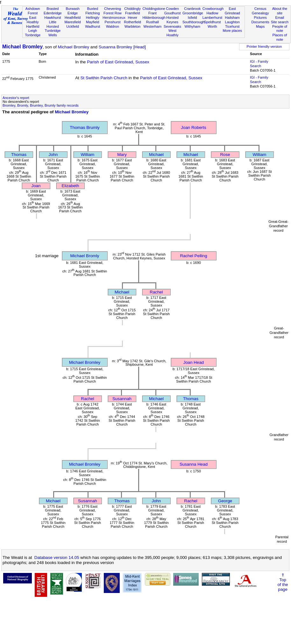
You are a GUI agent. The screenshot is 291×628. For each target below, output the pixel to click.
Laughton (232, 22)
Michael (156, 154)
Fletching (92, 13)
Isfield (192, 17)
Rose (225, 154)
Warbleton (132, 26)
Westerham (153, 26)
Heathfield (73, 17)
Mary (122, 154)
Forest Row (112, 13)
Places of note (280, 37)
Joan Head (193, 362)
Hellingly (92, 17)
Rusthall (152, 22)
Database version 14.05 (56, 557)
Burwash (72, 9)
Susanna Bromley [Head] (122, 47)
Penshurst (112, 22)
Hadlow (212, 13)
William (88, 154)
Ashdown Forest (32, 11)
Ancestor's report (16, 98)
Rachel (156, 292)
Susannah (121, 398)
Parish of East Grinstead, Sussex (118, 62)
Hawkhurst (52, 17)
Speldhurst (212, 22)
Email (279, 17)
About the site (279, 11)
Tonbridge (32, 35)
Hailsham (232, 17)
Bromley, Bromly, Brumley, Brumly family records (41, 105)
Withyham (192, 26)
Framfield (132, 13)
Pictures (260, 17)
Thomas (18, 154)
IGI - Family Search (259, 64)
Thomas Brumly (84, 127)
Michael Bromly (84, 255)
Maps (260, 26)
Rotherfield (132, 22)
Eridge (72, 13)
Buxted (92, 9)
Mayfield (92, 22)
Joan (36, 185)
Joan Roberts (193, 127)
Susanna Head (194, 464)
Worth (212, 26)
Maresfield (72, 22)
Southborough (193, 22)
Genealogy (260, 13)
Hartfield (32, 26)
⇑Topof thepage (282, 582)
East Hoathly (33, 20)
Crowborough (213, 9)
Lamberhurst (212, 17)
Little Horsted (52, 24)
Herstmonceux (114, 17)
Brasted (52, 9)
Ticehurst (232, 26)
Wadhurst (92, 26)
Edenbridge (53, 13)
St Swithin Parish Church (103, 77)
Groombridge (192, 13)
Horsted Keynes (172, 20)
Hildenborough (154, 17)
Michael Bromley (22, 46)
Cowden (172, 9)
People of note (279, 29)
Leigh (32, 30)
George (225, 500)
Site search (280, 22)
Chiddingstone (154, 9)
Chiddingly (132, 9)
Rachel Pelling (193, 255)
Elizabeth (70, 185)
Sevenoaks (172, 26)
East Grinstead (232, 11)
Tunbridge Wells (53, 33)
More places (232, 30)
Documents (260, 22)
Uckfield (72, 26)
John (53, 154)
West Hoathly (173, 33)
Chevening (112, 9)
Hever (132, 17)
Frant (152, 13)
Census (260, 9)
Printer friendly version (264, 46)
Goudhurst (172, 13)
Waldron (112, 26)
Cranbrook (192, 9)
